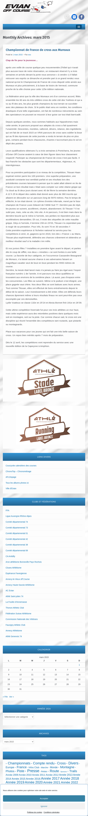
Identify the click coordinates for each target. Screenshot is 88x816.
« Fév (5, 697)
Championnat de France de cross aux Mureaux (38, 50)
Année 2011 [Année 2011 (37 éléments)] (38, 775)
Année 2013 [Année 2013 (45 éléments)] (66, 774)
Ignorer (44, 806)
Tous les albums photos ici (17, 483)
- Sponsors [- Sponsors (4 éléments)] (63, 771)
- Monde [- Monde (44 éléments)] (53, 767)
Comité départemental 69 (17, 550)
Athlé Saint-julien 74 (14, 596)
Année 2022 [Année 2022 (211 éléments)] (69, 782)
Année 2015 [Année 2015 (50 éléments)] (18, 778)
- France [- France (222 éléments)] (21, 767)
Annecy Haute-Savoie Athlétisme (20, 585)
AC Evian (10, 590)
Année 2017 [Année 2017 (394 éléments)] (50, 778)
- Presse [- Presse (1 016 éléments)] (32, 771)
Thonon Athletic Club (15, 608)
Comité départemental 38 (17, 545)
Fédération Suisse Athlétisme (18, 613)
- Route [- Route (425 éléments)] (53, 771)
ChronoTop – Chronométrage (18, 471)
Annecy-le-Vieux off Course (18, 579)
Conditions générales (51, 812)
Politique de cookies (34, 812)
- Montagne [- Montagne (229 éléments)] (66, 767)
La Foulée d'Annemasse (16, 602)
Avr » (11, 697)
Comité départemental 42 (17, 539)
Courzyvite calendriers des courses (21, 465)
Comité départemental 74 (17, 522)
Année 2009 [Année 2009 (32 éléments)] (12, 775)
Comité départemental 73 (17, 528)
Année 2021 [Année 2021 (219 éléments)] (51, 782)
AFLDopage (11, 477)
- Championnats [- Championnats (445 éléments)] (18, 763)
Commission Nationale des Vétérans (22, 619)
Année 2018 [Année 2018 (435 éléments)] (69, 778)
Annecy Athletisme (14, 630)
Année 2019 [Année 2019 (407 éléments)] (15, 782)
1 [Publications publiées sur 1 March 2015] (79, 665)
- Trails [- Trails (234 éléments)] (72, 771)
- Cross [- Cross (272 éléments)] (60, 763)
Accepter (44, 798)
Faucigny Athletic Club (15, 625)
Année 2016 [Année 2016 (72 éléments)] (33, 778)
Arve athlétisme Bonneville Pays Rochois (24, 562)
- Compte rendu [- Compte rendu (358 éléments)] (43, 763)
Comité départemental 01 (17, 533)
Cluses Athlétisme (13, 568)
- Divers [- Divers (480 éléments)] (72, 763)
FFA (7, 510)
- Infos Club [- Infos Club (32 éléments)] (33, 767)
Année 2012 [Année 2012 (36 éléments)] (52, 775)
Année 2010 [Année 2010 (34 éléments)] (25, 775)
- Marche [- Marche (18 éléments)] (44, 767)
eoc (29, 55)
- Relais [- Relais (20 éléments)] (43, 771)
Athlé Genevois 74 (14, 636)
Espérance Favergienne (16, 573)
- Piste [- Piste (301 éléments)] (19, 771)
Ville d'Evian (11, 488)
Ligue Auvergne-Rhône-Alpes (18, 516)
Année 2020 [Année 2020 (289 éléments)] (34, 782)
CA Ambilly (10, 556)
